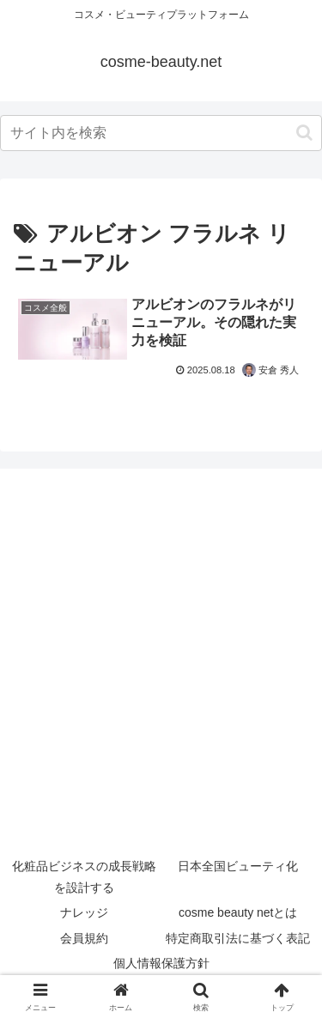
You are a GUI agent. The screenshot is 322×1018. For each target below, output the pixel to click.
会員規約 (84, 938)
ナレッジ (84, 912)
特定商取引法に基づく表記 (238, 938)
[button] (304, 132)
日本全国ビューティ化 (238, 866)
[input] (161, 133)
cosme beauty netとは (238, 912)
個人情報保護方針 (161, 963)
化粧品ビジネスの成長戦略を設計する (84, 876)
